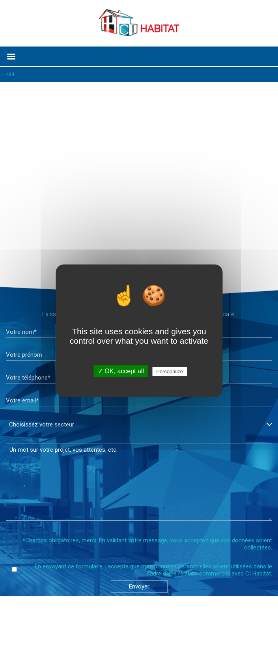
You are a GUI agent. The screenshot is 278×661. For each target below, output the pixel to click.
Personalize (169, 371)
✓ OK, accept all (121, 371)
